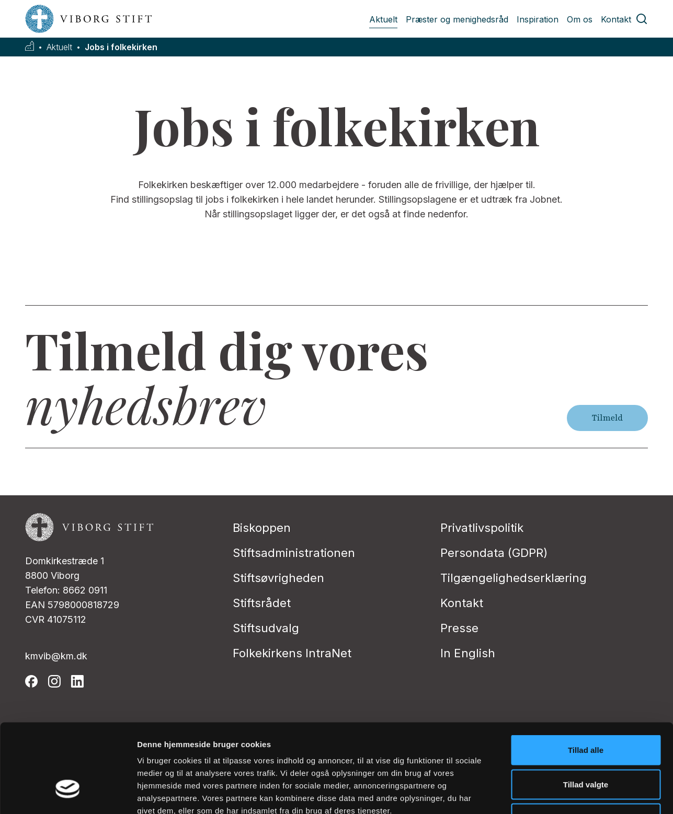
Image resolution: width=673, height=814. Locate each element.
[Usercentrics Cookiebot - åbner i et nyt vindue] (67, 793)
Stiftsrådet (262, 603)
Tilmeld (607, 418)
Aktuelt (383, 19)
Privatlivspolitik (481, 527)
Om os (579, 19)
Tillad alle (585, 676)
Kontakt (616, 19)
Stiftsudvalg (266, 628)
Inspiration (537, 19)
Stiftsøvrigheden (278, 578)
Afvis (586, 745)
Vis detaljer (543, 793)
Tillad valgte (585, 711)
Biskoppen (262, 527)
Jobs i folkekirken (121, 47)
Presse (459, 628)
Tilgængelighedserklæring (513, 578)
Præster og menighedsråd (457, 19)
